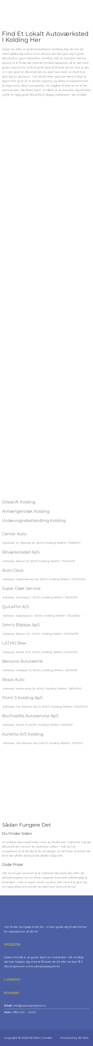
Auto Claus (13, 570)
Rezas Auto (13, 679)
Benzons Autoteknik (22, 661)
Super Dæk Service (21, 588)
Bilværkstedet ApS (21, 552)
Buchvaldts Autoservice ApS (30, 715)
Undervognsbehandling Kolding (34, 520)
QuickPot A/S (15, 606)
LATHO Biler (14, 643)
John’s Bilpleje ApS (21, 624)
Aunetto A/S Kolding (22, 734)
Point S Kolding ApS (22, 697)
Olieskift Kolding (18, 502)
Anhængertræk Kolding (25, 511)
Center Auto (14, 533)
